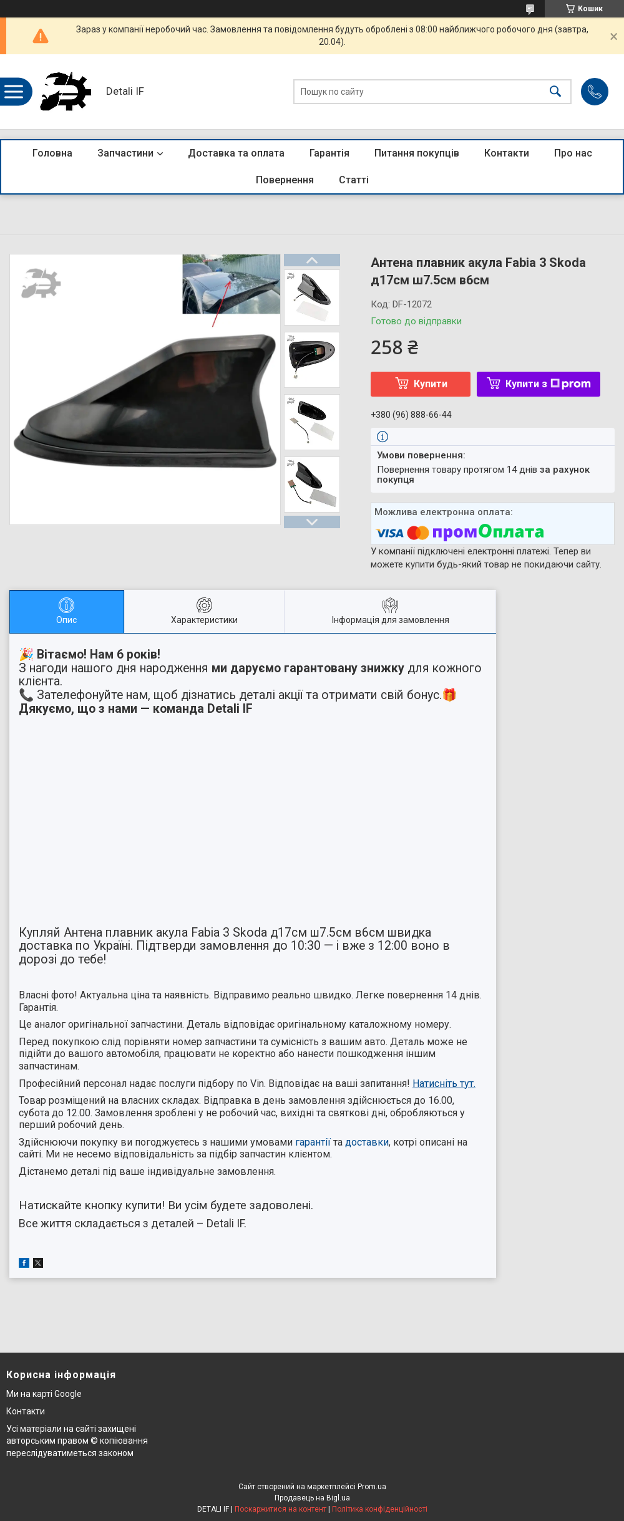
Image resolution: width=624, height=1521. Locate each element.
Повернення (285, 180)
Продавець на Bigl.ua (312, 1498)
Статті (354, 180)
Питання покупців (416, 153)
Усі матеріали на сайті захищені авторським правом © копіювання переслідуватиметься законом (77, 1441)
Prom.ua (372, 1486)
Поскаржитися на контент (280, 1509)
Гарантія (329, 153)
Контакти (506, 153)
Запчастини (125, 153)
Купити (430, 384)
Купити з (548, 384)
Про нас (573, 153)
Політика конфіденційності (379, 1509)
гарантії (313, 1142)
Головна (52, 153)
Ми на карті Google (44, 1394)
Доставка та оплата (236, 153)
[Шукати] (555, 92)
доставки (367, 1142)
